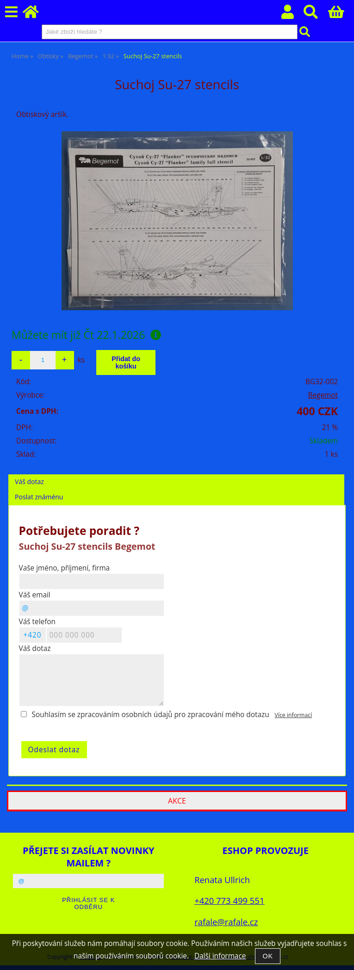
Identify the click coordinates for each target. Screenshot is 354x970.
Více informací (293, 715)
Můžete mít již (86, 334)
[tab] (176, 474)
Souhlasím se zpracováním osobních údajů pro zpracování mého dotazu (150, 714)
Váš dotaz (29, 481)
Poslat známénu (39, 496)
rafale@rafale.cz (226, 921)
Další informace (220, 956)
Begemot (323, 395)
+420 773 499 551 (229, 900)
